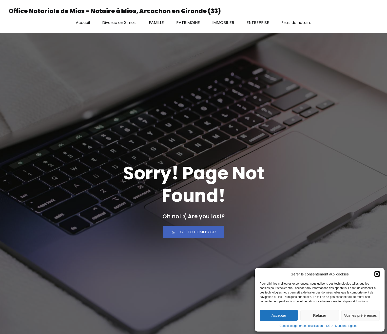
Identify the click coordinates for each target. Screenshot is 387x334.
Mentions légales (346, 326)
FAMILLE (156, 22)
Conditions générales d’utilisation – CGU (305, 326)
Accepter (278, 315)
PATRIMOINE (188, 22)
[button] (377, 273)
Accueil (83, 22)
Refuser (319, 315)
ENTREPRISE (258, 22)
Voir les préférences (360, 315)
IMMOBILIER (223, 22)
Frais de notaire (296, 22)
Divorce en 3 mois (119, 22)
